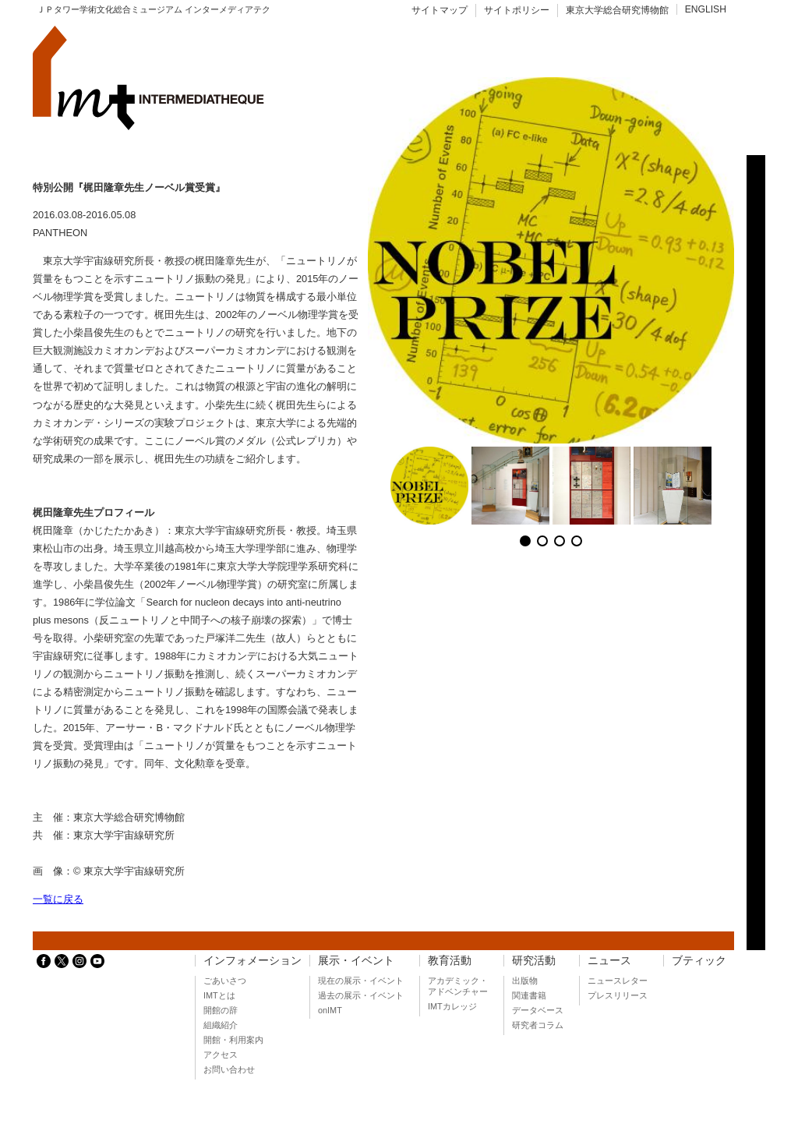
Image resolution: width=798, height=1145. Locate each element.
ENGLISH (705, 9)
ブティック (699, 961)
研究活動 (534, 961)
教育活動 (449, 961)
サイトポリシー (516, 10)
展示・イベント (356, 961)
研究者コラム (537, 1025)
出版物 (525, 980)
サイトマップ (439, 10)
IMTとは (219, 995)
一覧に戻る (58, 899)
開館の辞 (220, 1010)
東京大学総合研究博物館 (617, 10)
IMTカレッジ (452, 1006)
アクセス (220, 1054)
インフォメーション (252, 961)
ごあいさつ (224, 980)
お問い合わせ (229, 1069)
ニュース (609, 961)
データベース (537, 1010)
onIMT (330, 1010)
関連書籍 (529, 995)
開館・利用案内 (233, 1039)
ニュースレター (618, 980)
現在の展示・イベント (361, 980)
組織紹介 (220, 1025)
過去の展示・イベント (361, 995)
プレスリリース (618, 995)
